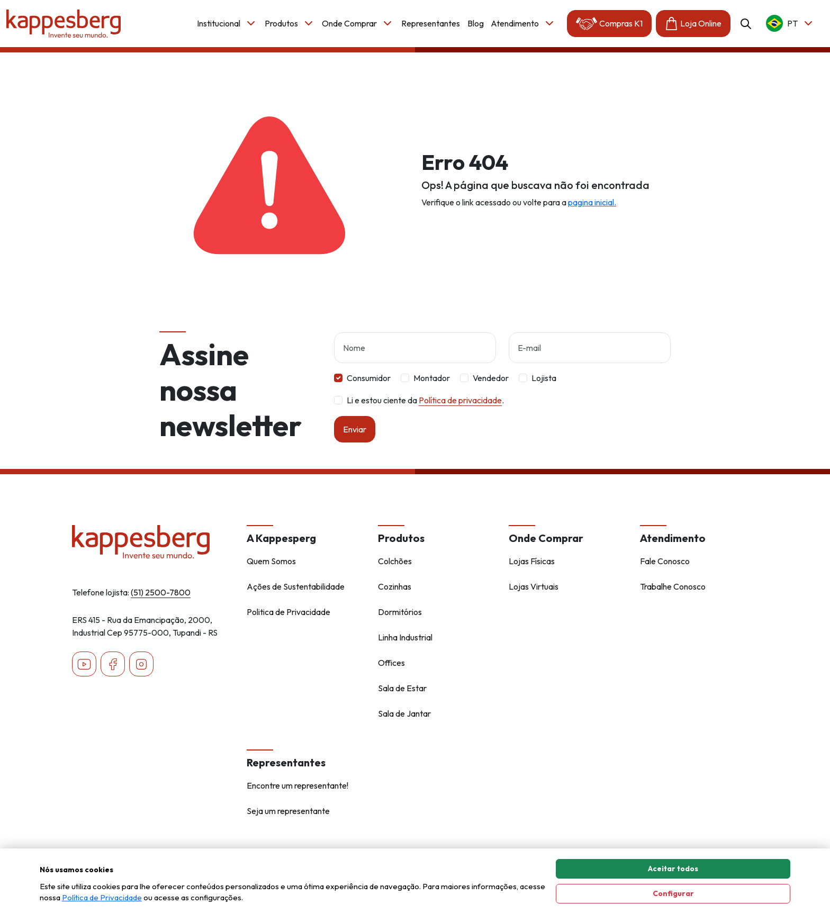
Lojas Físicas (532, 561)
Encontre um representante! (297, 785)
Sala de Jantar (404, 713)
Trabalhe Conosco (673, 586)
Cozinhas (394, 586)
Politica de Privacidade (288, 612)
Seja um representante (288, 811)
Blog (475, 23)
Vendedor (491, 386)
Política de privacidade (460, 408)
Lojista (543, 386)
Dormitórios (400, 612)
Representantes (430, 23)
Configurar (673, 893)
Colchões (395, 561)
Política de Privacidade (102, 897)
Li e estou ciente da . (425, 408)
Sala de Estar (402, 688)
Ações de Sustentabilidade (296, 586)
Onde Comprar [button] (358, 23)
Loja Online (693, 23)
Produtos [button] (290, 23)
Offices (391, 662)
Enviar (354, 437)
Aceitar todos (673, 868)
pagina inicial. (592, 202)
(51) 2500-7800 (161, 592)
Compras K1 (609, 23)
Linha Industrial (405, 637)
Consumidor (369, 386)
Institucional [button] (227, 23)
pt (790, 23)
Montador (431, 386)
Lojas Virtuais (533, 586)
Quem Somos (271, 561)
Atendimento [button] (523, 23)
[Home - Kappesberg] (153, 542)
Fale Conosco (665, 561)
